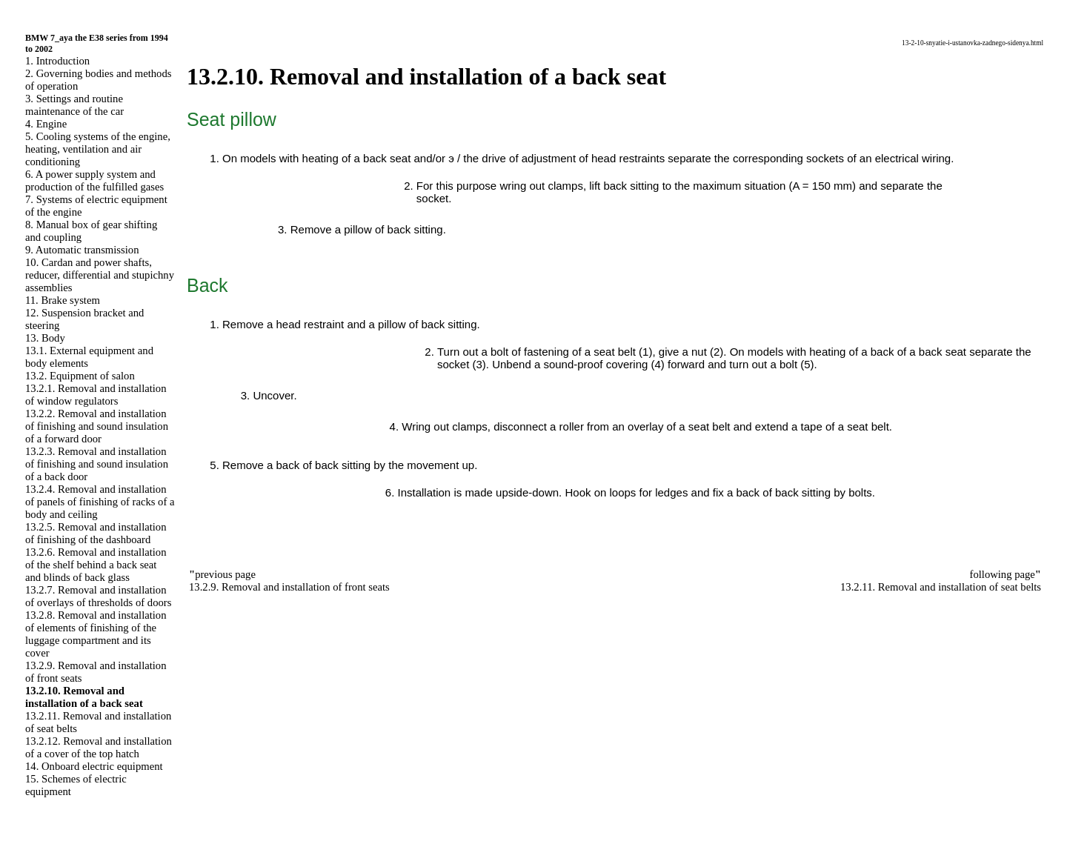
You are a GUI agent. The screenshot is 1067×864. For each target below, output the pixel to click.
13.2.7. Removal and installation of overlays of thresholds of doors (98, 596)
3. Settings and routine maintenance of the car (74, 105)
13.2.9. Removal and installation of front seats (289, 587)
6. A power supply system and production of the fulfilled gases (94, 180)
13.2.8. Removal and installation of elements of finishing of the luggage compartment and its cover (96, 634)
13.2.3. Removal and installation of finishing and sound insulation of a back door (96, 463)
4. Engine (46, 124)
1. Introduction (57, 61)
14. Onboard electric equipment (94, 766)
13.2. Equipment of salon (80, 376)
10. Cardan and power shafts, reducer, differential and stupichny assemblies (99, 274)
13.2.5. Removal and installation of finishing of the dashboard (96, 533)
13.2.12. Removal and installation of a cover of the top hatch (98, 747)
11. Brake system (62, 300)
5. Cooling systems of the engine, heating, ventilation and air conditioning (97, 148)
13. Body (45, 338)
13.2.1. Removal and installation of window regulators (96, 394)
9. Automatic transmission (82, 250)
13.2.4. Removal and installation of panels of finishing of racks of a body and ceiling (99, 501)
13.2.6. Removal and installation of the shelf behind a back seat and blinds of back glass (96, 564)
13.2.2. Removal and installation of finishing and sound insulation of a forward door (96, 426)
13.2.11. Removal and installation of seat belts (940, 587)
